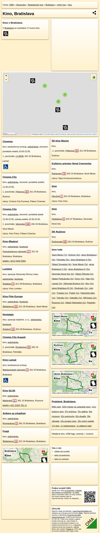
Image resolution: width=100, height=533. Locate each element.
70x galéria (82, 412)
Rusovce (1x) (58, 303)
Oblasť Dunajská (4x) (61, 264)
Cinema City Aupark (14, 337)
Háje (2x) (90, 279)
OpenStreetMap (49, 134)
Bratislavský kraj (35, 5)
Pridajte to (69, 529)
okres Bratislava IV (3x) (79, 269)
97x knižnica (70, 412)
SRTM (76, 527)
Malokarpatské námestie (16, 369)
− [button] (6, 80)
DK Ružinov (58, 231)
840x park (56, 407)
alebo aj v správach (61, 459)
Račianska (59, 173)
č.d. (20, 156)
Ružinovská (59, 241)
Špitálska (8, 283)
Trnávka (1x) (62, 293)
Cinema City (10, 177)
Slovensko (21, 5)
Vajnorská (23, 224)
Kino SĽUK (9, 390)
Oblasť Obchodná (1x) (75, 303)
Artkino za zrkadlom (14, 413)
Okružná (57, 196)
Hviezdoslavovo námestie (17, 251)
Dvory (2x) (79, 279)
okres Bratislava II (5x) (81, 260)
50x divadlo (80, 416)
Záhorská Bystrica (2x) (73, 284)
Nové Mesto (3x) (80, 264)
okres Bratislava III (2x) (62, 288)
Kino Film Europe (13, 296)
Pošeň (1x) (74, 293)
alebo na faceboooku (62, 455)
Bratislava (50, 5)
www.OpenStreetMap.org (82, 511)
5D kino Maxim (60, 140)
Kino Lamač (9, 360)
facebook (23, 247)
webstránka (33, 147)
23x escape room (68, 421)
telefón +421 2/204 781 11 (15, 405)
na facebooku (70, 490)
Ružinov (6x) (74, 255)
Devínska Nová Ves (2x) (63, 274)
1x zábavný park (84, 426)
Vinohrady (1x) (81, 288)
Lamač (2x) (57, 284)
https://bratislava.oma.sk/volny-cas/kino (84, 134)
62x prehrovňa (67, 416)
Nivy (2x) (89, 284)
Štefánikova (10, 306)
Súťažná (9, 329)
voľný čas (61, 5)
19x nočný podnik (86, 421)
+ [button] (6, 76)
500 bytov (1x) (89, 298)
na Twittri (75, 492)
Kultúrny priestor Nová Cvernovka (71, 163)
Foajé (6, 431)
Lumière (7, 269)
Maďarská (10, 400)
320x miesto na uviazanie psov (76, 407)
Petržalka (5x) (63, 260)
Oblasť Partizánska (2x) (63, 279)
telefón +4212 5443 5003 (14, 261)
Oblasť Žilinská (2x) (84, 274)
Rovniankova (10, 423)
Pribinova (22, 191)
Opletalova (58, 219)
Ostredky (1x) (76, 298)
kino (70, 5)
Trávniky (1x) (62, 298)
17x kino (56, 426)
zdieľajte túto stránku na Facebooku (67, 491)
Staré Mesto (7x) (59, 255)
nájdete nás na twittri (62, 451)
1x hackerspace (68, 426)
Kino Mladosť (10, 241)
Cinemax (8, 141)
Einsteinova (23, 347)
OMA (11, 5)
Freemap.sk (63, 134)
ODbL (80, 513)
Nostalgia (8, 314)
